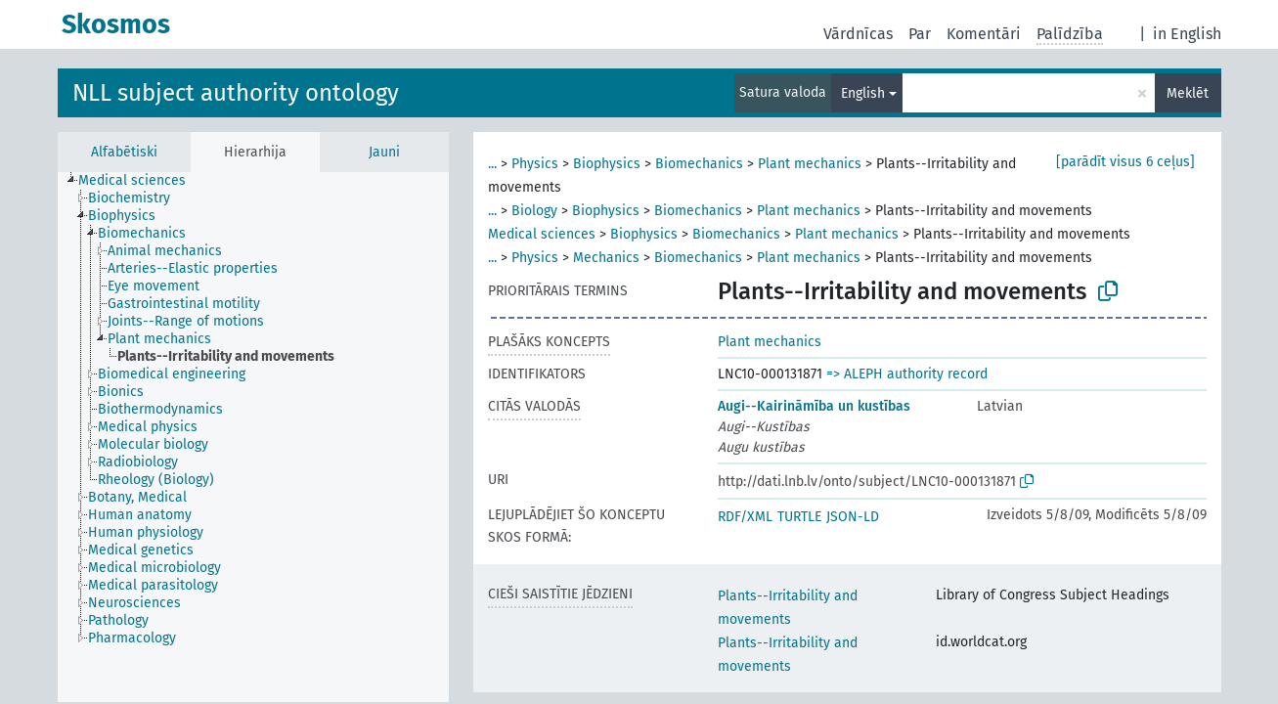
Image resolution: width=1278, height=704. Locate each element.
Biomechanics (699, 163)
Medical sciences (541, 234)
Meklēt (1188, 93)
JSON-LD (852, 516)
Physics (534, 163)
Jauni (384, 152)
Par (919, 33)
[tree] (253, 437)
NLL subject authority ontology (235, 93)
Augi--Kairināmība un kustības (814, 406)
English (863, 93)
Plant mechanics (809, 163)
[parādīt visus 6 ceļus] (1125, 162)
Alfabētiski (124, 152)
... (492, 163)
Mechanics (606, 257)
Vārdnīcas (858, 33)
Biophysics (606, 163)
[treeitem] (140, 181)
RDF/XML (745, 516)
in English (1187, 33)
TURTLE (799, 516)
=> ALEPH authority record (907, 374)
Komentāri (984, 33)
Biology (534, 210)
